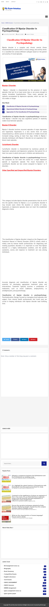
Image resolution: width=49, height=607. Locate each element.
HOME (2, 1)
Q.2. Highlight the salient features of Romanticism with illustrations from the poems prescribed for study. (29, 486)
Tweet (6, 339)
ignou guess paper (10, 593)
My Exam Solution (17, 605)
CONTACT (13, 1)
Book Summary (9, 571)
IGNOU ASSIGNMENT (10, 582)
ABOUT (7, 1)
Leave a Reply (30, 34)
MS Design (43, 605)
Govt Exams (8, 579)
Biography (7, 568)
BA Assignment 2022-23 (11, 566)
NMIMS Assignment (10, 588)
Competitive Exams (10, 574)
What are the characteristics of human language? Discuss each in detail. (27, 516)
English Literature (10, 577)
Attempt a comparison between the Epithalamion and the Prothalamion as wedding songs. (28, 476)
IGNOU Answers (9, 585)
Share (15, 339)
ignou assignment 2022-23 (12, 591)
